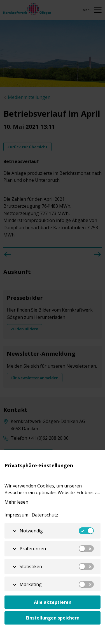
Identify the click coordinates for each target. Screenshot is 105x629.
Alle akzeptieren (52, 602)
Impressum (16, 515)
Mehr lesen (16, 502)
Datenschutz (45, 515)
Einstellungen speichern (53, 618)
